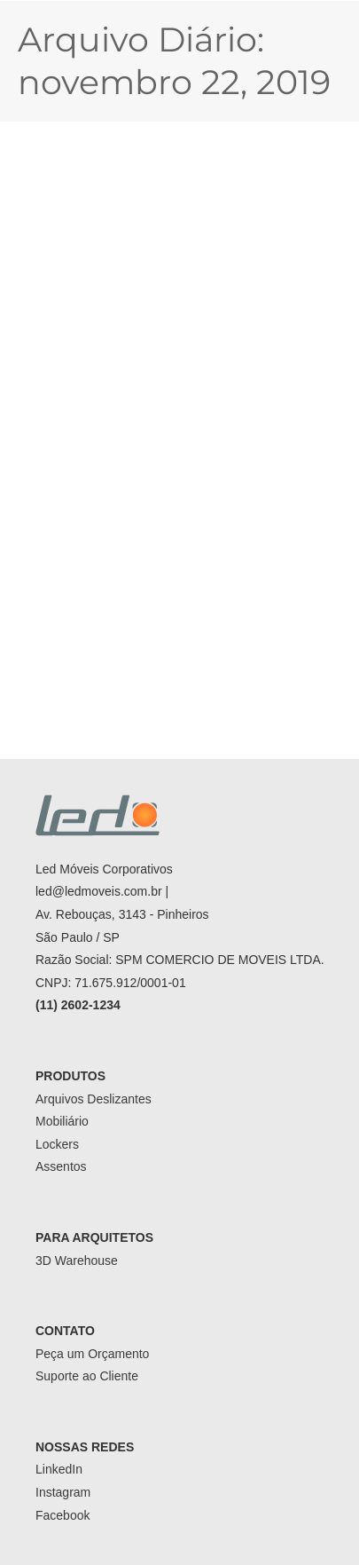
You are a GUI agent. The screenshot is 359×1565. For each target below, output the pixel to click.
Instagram (62, 1492)
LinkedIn (58, 1469)
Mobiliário (62, 1121)
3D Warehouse (76, 1260)
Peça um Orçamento (92, 1354)
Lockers (57, 1144)
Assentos (61, 1166)
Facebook (62, 1515)
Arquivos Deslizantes (93, 1099)
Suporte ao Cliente (86, 1376)
